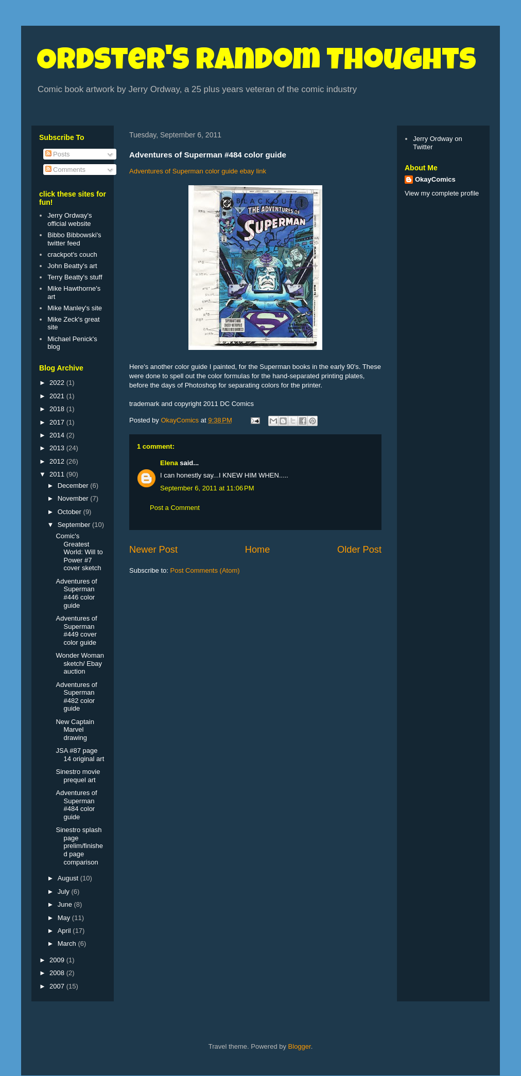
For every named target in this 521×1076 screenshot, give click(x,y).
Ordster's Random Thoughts (256, 62)
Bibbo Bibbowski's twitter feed (74, 239)
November (74, 498)
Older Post (359, 549)
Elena (169, 463)
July (65, 891)
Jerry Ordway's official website (69, 219)
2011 (57, 474)
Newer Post (153, 549)
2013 (57, 448)
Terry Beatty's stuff (74, 277)
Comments (65, 169)
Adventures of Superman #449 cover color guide (76, 630)
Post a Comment (175, 507)
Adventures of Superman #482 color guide (76, 697)
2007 (57, 986)
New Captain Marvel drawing (75, 730)
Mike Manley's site (74, 308)
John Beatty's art (72, 266)
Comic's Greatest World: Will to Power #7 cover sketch (79, 552)
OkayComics (435, 179)
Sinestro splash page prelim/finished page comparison (79, 846)
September (75, 524)
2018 (57, 409)
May (65, 918)
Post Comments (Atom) (205, 570)
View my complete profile (442, 193)
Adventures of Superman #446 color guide (76, 593)
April (65, 930)
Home (257, 549)
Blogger (299, 1046)
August (69, 878)
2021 (57, 396)
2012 (57, 461)
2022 (57, 382)
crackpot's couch (72, 254)
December (74, 485)
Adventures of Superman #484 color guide (76, 805)
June (66, 904)
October (70, 512)
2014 (57, 435)
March (68, 943)
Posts (57, 154)
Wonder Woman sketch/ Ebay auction (79, 663)
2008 (57, 973)
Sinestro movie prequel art (78, 776)
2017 (57, 422)
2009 (57, 960)
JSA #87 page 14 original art (80, 755)
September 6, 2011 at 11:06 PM (207, 488)
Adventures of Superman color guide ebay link (197, 171)
